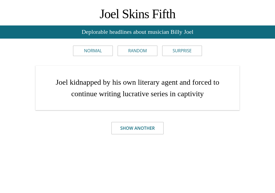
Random (137, 51)
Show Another (137, 128)
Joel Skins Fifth (137, 14)
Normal (93, 51)
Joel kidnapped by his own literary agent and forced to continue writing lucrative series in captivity (137, 88)
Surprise (182, 51)
